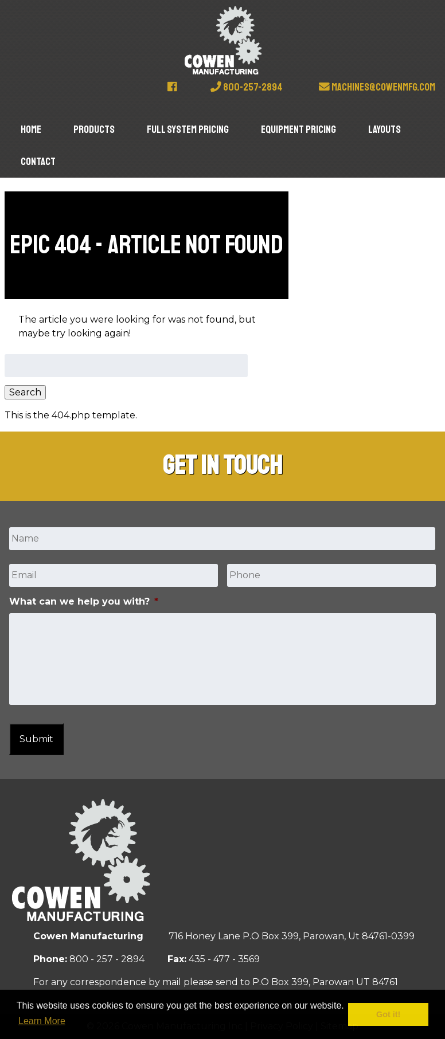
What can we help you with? (83, 601)
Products (94, 129)
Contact (38, 161)
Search (25, 392)
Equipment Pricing (298, 129)
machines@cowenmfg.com (377, 87)
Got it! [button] (388, 1014)
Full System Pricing (188, 129)
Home (31, 129)
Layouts (384, 129)
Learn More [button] (41, 1021)
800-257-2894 (246, 87)
